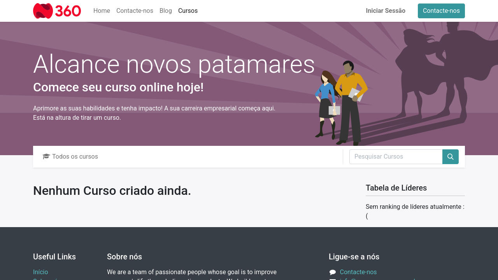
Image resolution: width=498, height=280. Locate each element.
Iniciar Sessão (385, 10)
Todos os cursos (70, 156)
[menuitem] (101, 11)
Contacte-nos (441, 10)
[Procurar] (450, 156)
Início (40, 272)
